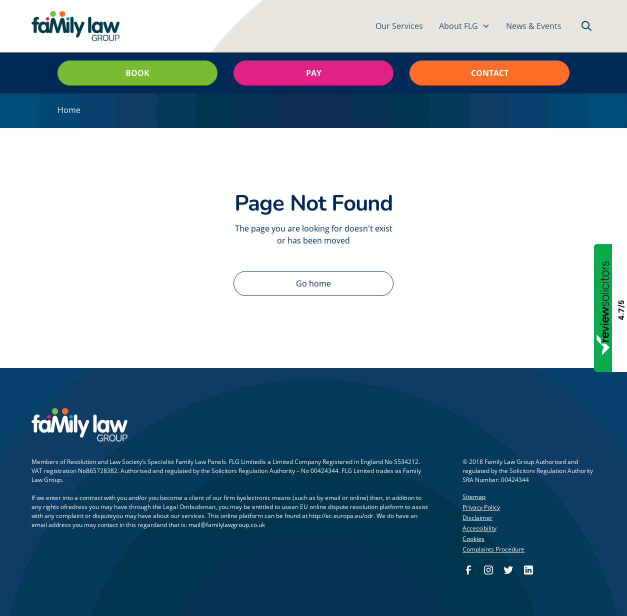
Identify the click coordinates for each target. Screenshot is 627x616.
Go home (313, 283)
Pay (314, 73)
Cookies (473, 538)
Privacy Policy (481, 507)
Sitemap (474, 496)
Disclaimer (477, 518)
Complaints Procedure (493, 549)
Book (138, 73)
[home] (76, 26)
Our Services (399, 26)
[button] (464, 26)
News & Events (534, 26)
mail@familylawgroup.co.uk (226, 524)
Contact (489, 73)
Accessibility (479, 528)
